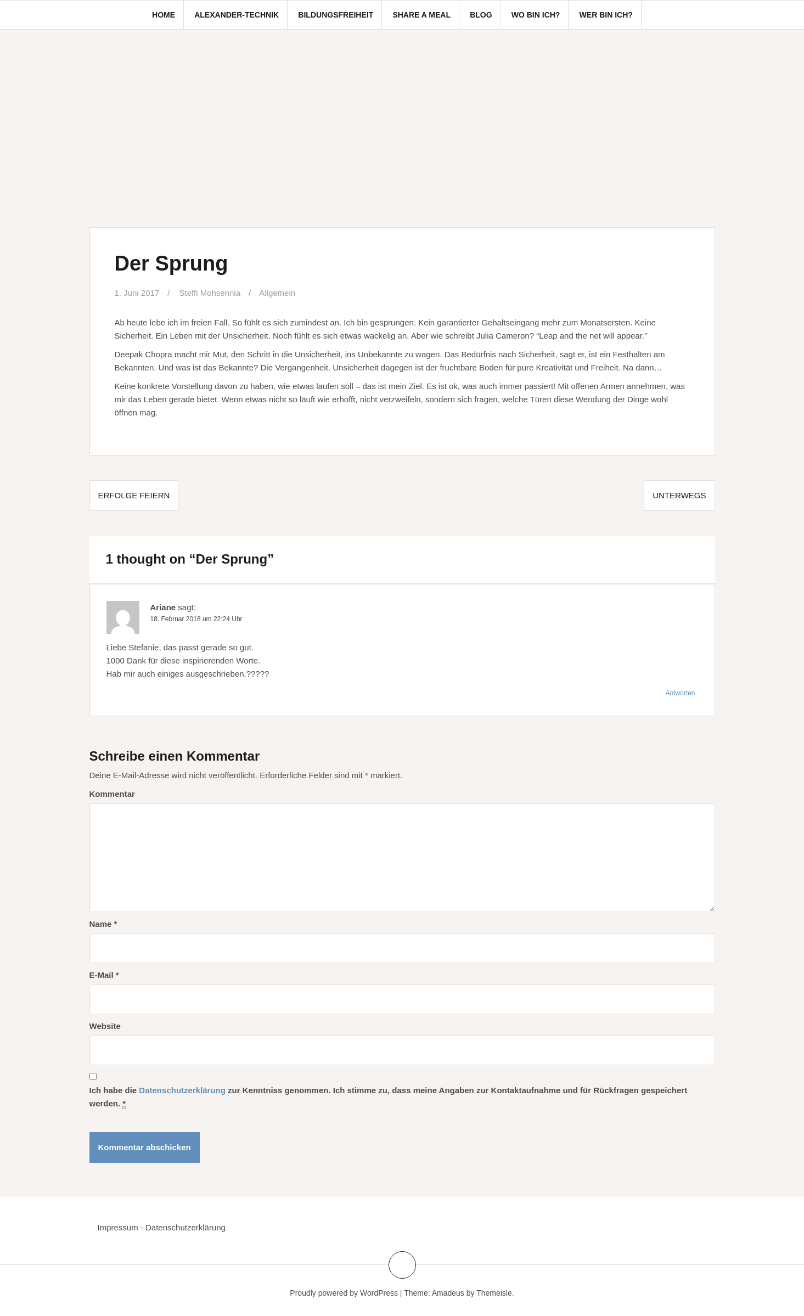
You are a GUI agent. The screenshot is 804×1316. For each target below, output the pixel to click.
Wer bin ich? (606, 14)
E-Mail (104, 975)
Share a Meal (421, 14)
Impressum (118, 1227)
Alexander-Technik (236, 14)
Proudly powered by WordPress (344, 1293)
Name (103, 924)
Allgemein (277, 292)
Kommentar (112, 793)
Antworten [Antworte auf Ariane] (680, 693)
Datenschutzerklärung (182, 1090)
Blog (481, 14)
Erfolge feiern (134, 495)
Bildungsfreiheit (335, 14)
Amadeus (448, 1293)
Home (163, 14)
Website (105, 1026)
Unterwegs (679, 495)
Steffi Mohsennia (209, 292)
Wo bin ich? (535, 14)
